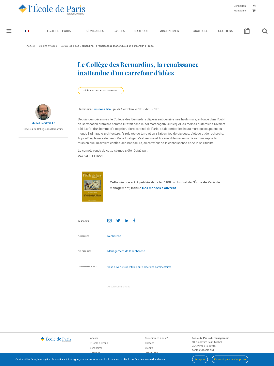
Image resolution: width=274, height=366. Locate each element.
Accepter (200, 359)
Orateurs (200, 31)
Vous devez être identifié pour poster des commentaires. (139, 267)
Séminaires (95, 31)
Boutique (141, 31)
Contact (149, 343)
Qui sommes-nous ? (156, 338)
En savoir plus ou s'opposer (230, 359)
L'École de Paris (58, 31)
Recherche (114, 236)
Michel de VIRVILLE (43, 123)
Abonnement (170, 31)
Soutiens (225, 31)
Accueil (94, 338)
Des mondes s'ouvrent (159, 188)
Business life (101, 109)
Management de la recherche (126, 251)
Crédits (149, 347)
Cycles (119, 31)
